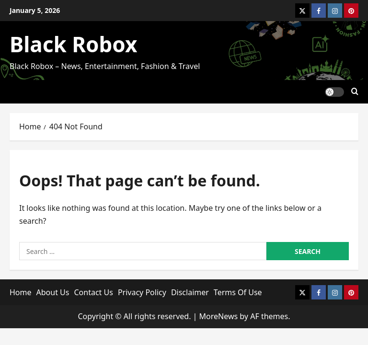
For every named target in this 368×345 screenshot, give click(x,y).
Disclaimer (190, 292)
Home (21, 292)
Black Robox (73, 44)
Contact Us (93, 292)
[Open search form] (354, 92)
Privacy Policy (142, 292)
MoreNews (218, 316)
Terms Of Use (238, 292)
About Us (52, 292)
